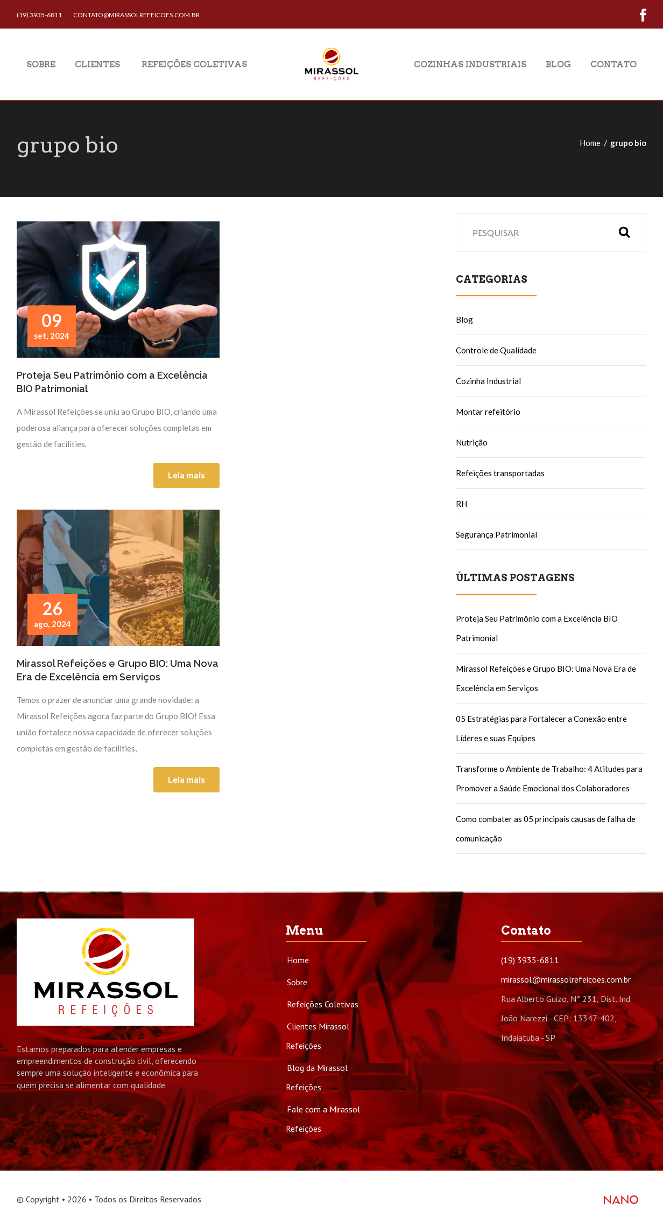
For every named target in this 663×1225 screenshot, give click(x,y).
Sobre (40, 64)
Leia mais (186, 475)
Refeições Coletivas (193, 64)
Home (590, 143)
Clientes (97, 64)
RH (461, 504)
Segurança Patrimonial (496, 534)
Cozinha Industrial (488, 381)
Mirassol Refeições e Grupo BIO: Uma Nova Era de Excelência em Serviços (117, 670)
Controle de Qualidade (496, 350)
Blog (558, 64)
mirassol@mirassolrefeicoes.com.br (566, 979)
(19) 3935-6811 (39, 15)
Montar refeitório (488, 411)
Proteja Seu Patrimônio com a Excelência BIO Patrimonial (112, 382)
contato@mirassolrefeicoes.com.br (136, 15)
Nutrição (472, 442)
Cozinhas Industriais (470, 64)
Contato (613, 64)
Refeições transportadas (500, 473)
